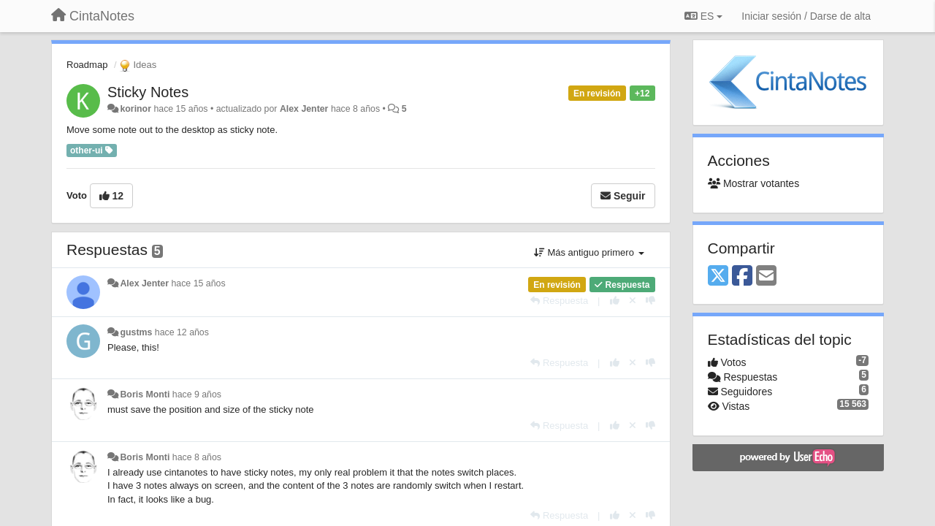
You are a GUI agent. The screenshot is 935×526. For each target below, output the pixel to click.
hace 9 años (196, 394)
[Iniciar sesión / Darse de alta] (806, 16)
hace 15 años (198, 283)
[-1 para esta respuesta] (650, 300)
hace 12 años (182, 332)
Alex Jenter (304, 109)
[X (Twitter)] (718, 276)
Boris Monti (144, 394)
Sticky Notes (147, 92)
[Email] (766, 276)
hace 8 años (196, 457)
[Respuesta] (559, 300)
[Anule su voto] (632, 300)
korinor (135, 109)
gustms (136, 332)
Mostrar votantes (754, 183)
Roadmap (86, 64)
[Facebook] (742, 276)
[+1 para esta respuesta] (614, 300)
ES (703, 16)
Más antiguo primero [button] (589, 252)
